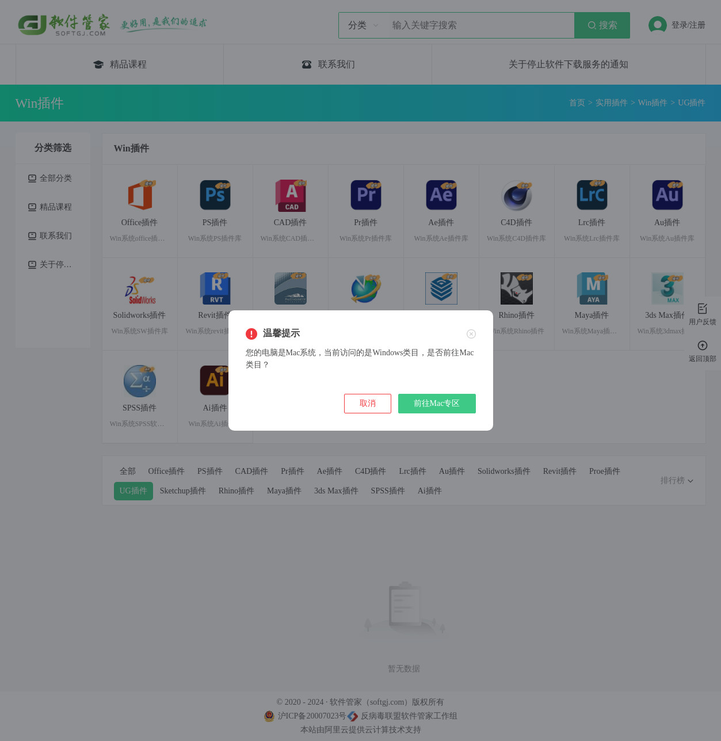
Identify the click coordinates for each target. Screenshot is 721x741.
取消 (368, 403)
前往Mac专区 (437, 403)
